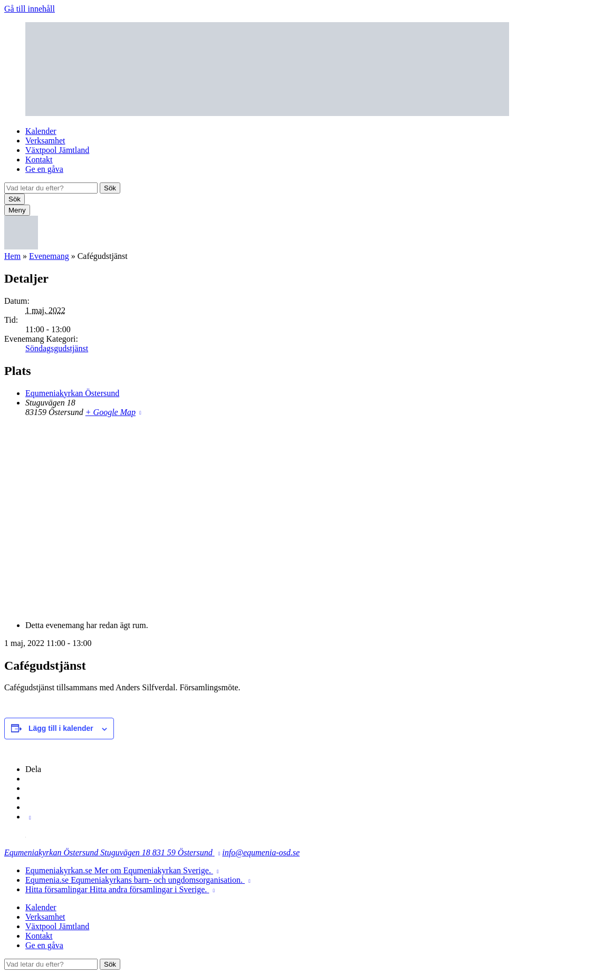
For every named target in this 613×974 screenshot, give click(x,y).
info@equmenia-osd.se (261, 852)
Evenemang (49, 256)
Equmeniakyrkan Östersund (72, 393)
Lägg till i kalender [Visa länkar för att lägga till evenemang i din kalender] (60, 728)
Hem (12, 256)
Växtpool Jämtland (57, 150)
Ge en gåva (44, 169)
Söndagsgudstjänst (56, 348)
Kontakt (39, 159)
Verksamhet (45, 140)
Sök (110, 188)
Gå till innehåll (29, 8)
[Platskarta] (306, 518)
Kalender (40, 131)
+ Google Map (110, 412)
